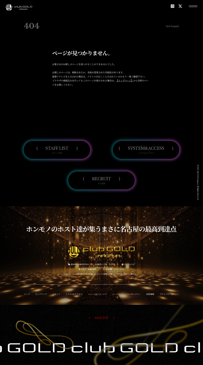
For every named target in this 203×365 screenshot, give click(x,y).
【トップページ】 (124, 80)
